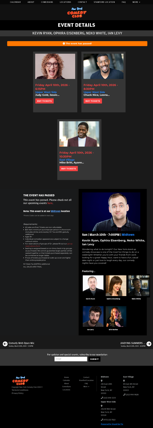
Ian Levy (90, 330)
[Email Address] (70, 359)
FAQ (124, 2)
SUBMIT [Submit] (94, 359)
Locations (65, 2)
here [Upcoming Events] (50, 203)
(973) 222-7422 (109, 420)
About (31, 2)
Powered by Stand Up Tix (112, 424)
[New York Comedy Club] (76, 12)
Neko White (136, 299)
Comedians (47, 2)
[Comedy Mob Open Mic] (18, 344)
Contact (82, 2)
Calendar (15, 2)
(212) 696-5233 (109, 398)
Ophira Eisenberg (113, 299)
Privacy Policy (17, 393)
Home (66, 377)
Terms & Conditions (20, 390)
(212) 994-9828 (132, 394)
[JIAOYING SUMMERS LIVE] (135, 344)
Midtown (55, 211)
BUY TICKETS (44, 101)
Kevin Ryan (90, 299)
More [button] (136, 2)
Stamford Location (104, 2)
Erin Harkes (113, 330)
